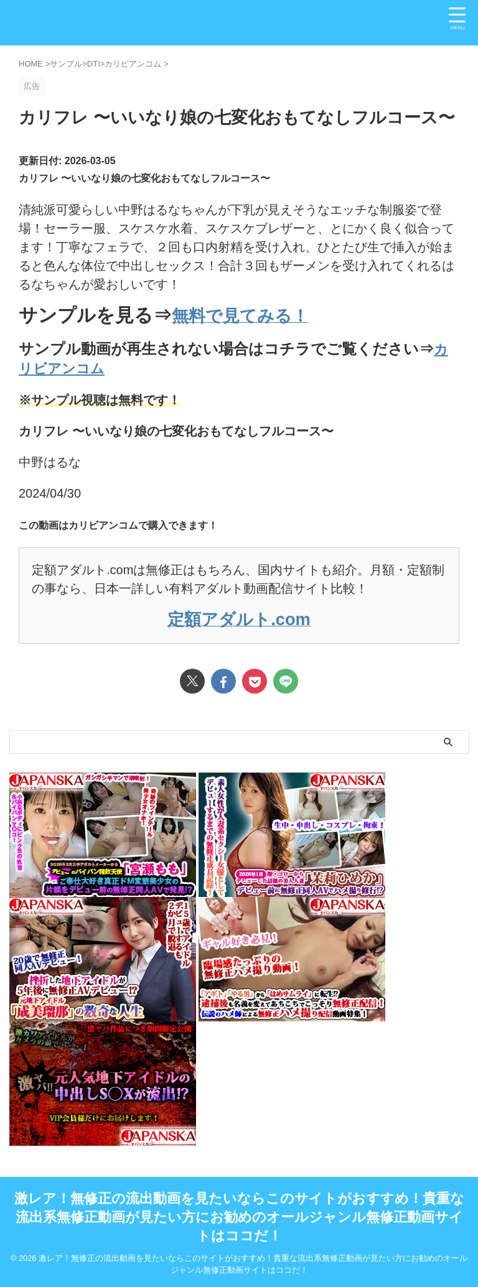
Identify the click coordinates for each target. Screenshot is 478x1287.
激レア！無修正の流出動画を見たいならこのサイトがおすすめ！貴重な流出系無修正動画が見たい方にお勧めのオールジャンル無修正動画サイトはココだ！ (239, 1216)
